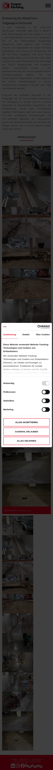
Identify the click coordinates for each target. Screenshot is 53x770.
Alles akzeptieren (26, 422)
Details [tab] (26, 334)
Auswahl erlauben (26, 431)
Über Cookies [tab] (43, 334)
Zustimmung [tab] (9, 334)
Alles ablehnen (26, 441)
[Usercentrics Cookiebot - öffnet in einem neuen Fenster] (38, 327)
